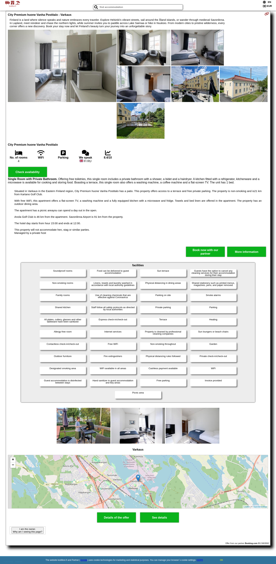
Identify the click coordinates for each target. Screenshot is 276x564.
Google (83, 560)
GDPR (200, 560)
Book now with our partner (205, 252)
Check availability (28, 172)
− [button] (13, 465)
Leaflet (246, 507)
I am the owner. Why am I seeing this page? (27, 530)
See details (159, 517)
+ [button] (13, 460)
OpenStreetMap (260, 507)
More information (246, 251)
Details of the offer (116, 517)
